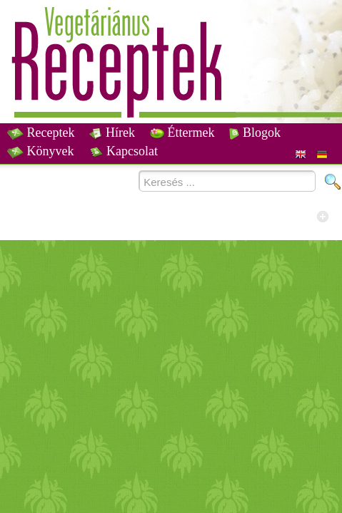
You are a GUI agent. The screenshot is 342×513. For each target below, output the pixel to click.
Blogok (255, 132)
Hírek (111, 132)
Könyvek (40, 151)
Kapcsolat (123, 151)
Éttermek (182, 132)
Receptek (40, 132)
